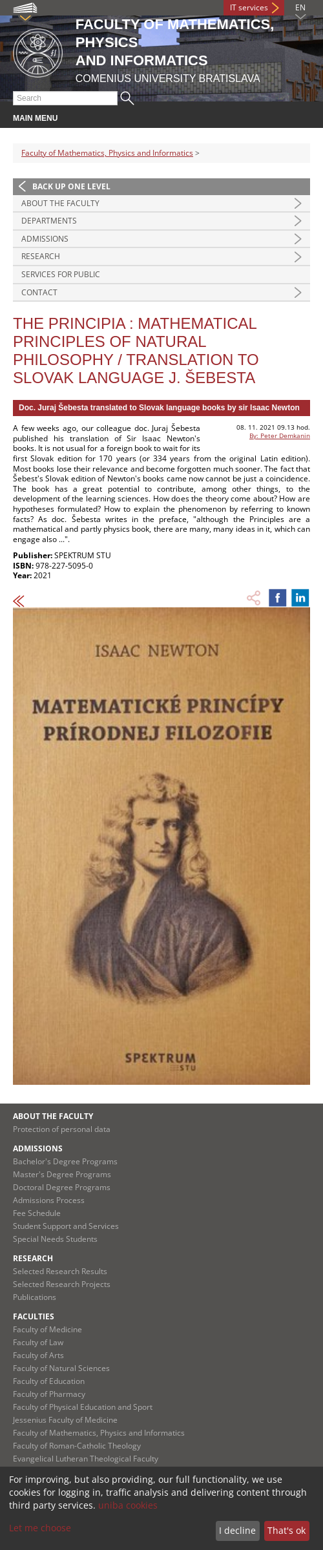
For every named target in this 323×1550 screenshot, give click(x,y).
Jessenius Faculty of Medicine (65, 1419)
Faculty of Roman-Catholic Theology (77, 1445)
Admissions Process (49, 1200)
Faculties (33, 1316)
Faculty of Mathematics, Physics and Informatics (107, 152)
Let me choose (40, 1528)
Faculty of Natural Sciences (61, 1368)
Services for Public (60, 274)
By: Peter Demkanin (279, 435)
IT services (249, 7)
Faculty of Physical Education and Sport (82, 1406)
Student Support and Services (66, 1225)
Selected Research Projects (61, 1284)
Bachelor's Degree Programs (65, 1161)
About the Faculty (60, 203)
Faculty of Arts (38, 1355)
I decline (237, 1530)
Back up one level (71, 186)
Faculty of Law (38, 1342)
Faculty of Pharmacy (49, 1393)
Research (40, 256)
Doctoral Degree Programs (61, 1187)
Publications (34, 1297)
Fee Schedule (37, 1213)
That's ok (286, 1530)
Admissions (44, 238)
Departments (49, 220)
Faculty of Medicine (47, 1329)
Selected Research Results (60, 1271)
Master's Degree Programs (62, 1174)
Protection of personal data (61, 1129)
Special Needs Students (55, 1238)
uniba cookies (128, 1505)
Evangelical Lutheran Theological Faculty (85, 1458)
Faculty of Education (49, 1381)
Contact (39, 292)
